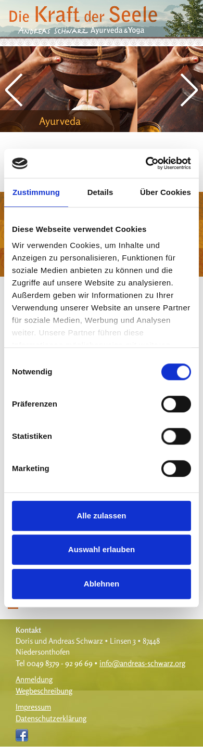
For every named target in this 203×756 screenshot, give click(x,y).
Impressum (33, 707)
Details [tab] (100, 192)
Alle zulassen (101, 515)
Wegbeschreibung (44, 691)
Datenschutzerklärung (51, 718)
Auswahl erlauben (101, 549)
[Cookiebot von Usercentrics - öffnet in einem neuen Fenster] (146, 163)
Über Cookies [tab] (165, 192)
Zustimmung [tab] (36, 192)
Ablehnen (101, 583)
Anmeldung (34, 679)
